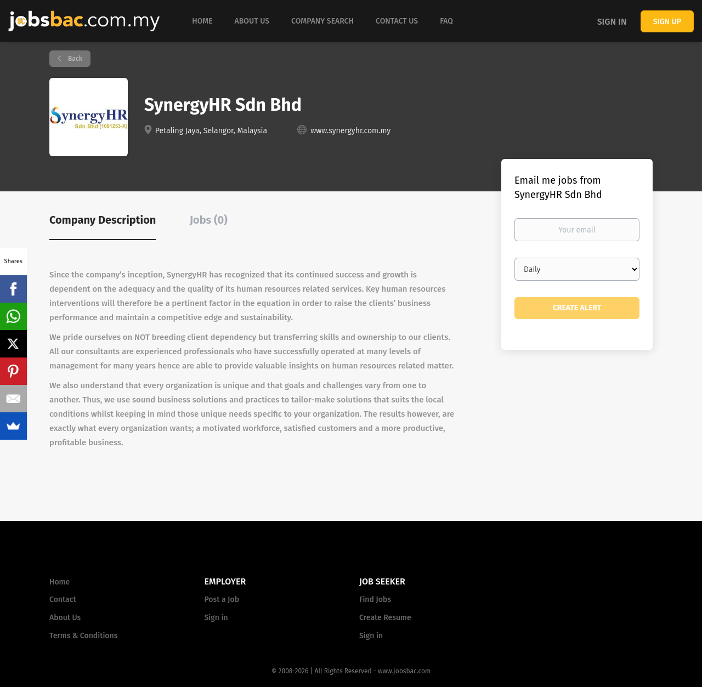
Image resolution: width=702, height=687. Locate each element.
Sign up (667, 21)
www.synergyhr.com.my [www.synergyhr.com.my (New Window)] (350, 130)
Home (59, 582)
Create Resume (385, 617)
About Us (65, 617)
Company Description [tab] (102, 219)
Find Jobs (375, 599)
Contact (62, 599)
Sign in (612, 21)
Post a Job (222, 599)
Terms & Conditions (83, 635)
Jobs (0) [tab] (209, 219)
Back (74, 59)
